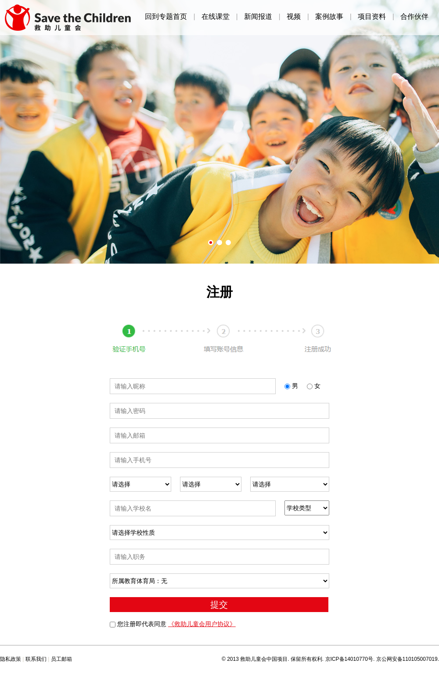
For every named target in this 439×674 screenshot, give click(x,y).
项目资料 (372, 16)
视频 (294, 16)
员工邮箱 (61, 659)
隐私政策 (10, 659)
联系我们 (36, 659)
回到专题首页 (166, 16)
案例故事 (329, 16)
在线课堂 (216, 16)
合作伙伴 (414, 16)
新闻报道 (258, 16)
